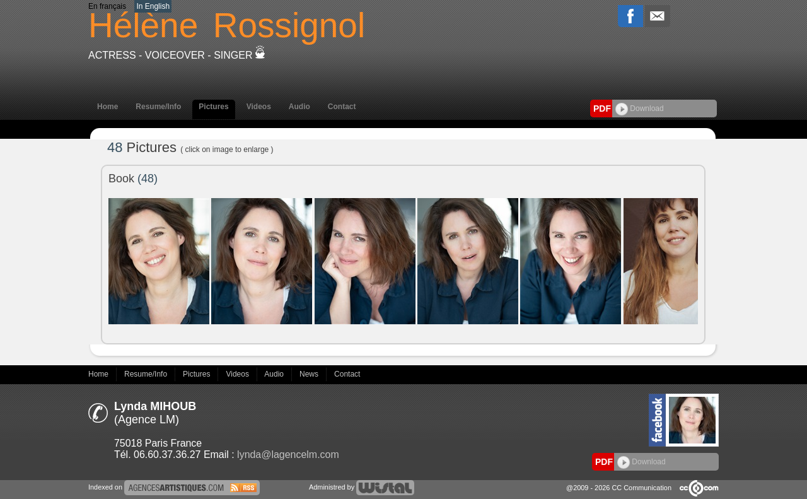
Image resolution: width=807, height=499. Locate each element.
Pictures (213, 106)
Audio (299, 106)
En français (107, 6)
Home (107, 106)
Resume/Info (158, 106)
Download (639, 108)
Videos (259, 106)
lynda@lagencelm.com (288, 454)
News (309, 374)
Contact (342, 106)
